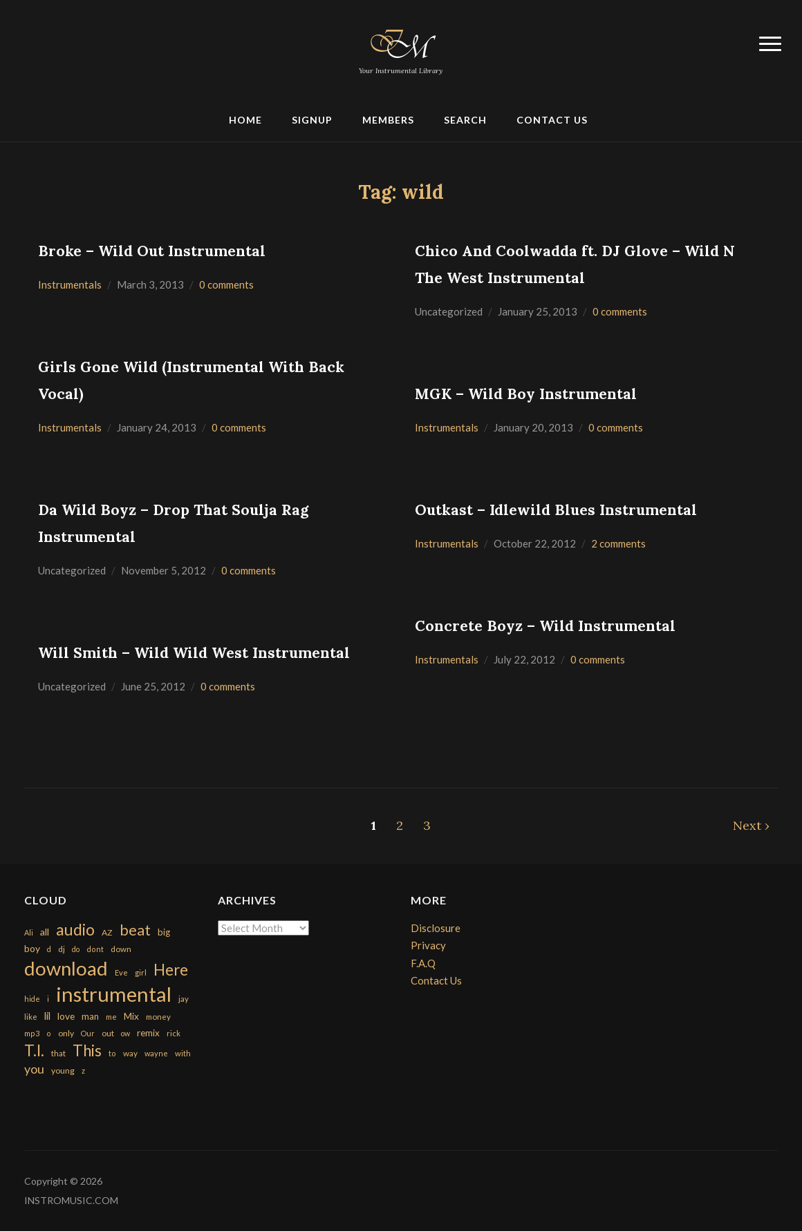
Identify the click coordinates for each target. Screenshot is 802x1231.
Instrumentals (70, 284)
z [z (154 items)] (83, 1070)
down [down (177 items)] (121, 948)
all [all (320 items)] (44, 932)
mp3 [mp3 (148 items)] (31, 1033)
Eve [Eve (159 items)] (121, 972)
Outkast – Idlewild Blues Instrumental (556, 510)
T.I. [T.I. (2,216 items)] (34, 1050)
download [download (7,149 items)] (66, 968)
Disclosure (435, 928)
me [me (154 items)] (111, 1016)
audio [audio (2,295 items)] (75, 929)
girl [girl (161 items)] (141, 972)
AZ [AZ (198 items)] (107, 932)
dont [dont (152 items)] (95, 948)
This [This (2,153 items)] (87, 1050)
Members (388, 120)
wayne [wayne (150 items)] (156, 1053)
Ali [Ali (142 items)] (28, 932)
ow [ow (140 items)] (125, 1033)
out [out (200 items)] (108, 1033)
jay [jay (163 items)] (183, 998)
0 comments (226, 284)
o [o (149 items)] (48, 1033)
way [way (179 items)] (130, 1053)
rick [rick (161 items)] (173, 1033)
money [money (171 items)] (158, 1016)
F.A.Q (423, 963)
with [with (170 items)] (183, 1053)
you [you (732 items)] (34, 1068)
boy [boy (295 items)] (32, 948)
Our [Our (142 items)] (88, 1033)
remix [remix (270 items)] (148, 1032)
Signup (312, 120)
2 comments (618, 543)
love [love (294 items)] (66, 1016)
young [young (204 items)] (63, 1070)
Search (465, 120)
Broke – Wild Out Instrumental (151, 251)
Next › (751, 825)
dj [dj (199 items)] (61, 949)
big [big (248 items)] (164, 932)
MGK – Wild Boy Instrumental (526, 394)
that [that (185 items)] (58, 1053)
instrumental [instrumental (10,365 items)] (113, 994)
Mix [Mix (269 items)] (131, 1016)
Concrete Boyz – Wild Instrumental (545, 626)
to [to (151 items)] (112, 1053)
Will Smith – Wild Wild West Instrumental (194, 652)
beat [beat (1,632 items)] (135, 930)
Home (245, 120)
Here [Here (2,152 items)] (170, 969)
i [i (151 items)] (48, 998)
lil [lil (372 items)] (47, 1015)
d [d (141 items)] (49, 948)
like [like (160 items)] (30, 1016)
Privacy (428, 945)
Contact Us (552, 120)
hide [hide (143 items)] (32, 998)
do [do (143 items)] (76, 948)
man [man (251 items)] (90, 1016)
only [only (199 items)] (66, 1033)
